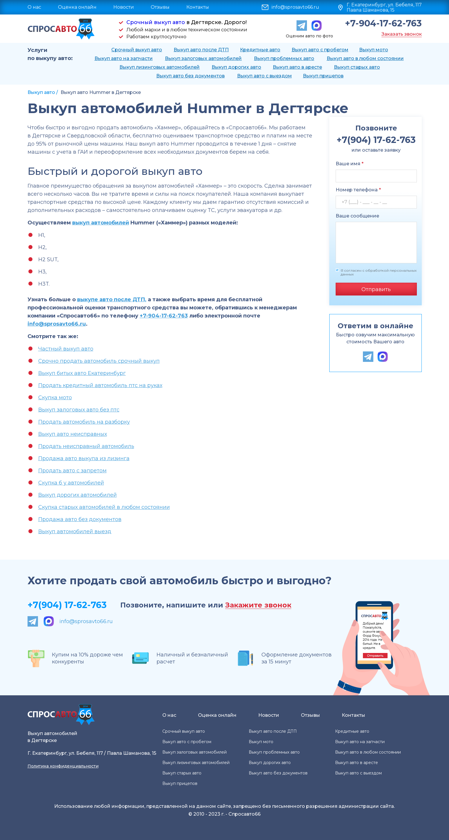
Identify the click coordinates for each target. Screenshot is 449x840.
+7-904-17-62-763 (383, 23)
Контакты (197, 7)
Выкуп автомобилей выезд (74, 531)
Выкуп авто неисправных (72, 434)
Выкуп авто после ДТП (201, 49)
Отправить (376, 289)
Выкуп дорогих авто (236, 67)
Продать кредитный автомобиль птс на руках (100, 385)
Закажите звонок (258, 605)
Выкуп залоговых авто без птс (78, 410)
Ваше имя (349, 163)
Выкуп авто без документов (190, 76)
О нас (34, 7)
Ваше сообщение (357, 216)
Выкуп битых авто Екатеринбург (82, 373)
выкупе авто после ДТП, (111, 299)
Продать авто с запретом (72, 470)
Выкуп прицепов (323, 76)
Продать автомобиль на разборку (84, 422)
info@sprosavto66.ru (295, 7)
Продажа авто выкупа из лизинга (84, 458)
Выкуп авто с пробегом (320, 49)
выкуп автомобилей (100, 222)
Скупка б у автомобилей (71, 483)
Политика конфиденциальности (63, 766)
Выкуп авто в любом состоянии (365, 58)
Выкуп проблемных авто (284, 58)
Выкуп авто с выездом (264, 76)
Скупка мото (55, 397)
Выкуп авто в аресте (297, 67)
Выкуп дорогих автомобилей (77, 495)
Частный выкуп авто (65, 349)
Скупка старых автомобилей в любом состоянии (104, 507)
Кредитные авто (260, 49)
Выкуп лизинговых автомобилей (159, 67)
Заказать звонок (401, 34)
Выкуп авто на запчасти (123, 58)
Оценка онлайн (77, 7)
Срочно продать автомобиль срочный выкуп (99, 361)
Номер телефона (358, 190)
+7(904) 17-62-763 (67, 605)
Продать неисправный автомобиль (86, 446)
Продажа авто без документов (79, 519)
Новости (123, 7)
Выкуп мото (373, 49)
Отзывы (160, 7)
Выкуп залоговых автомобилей (203, 58)
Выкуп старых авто (357, 67)
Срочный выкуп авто (155, 22)
